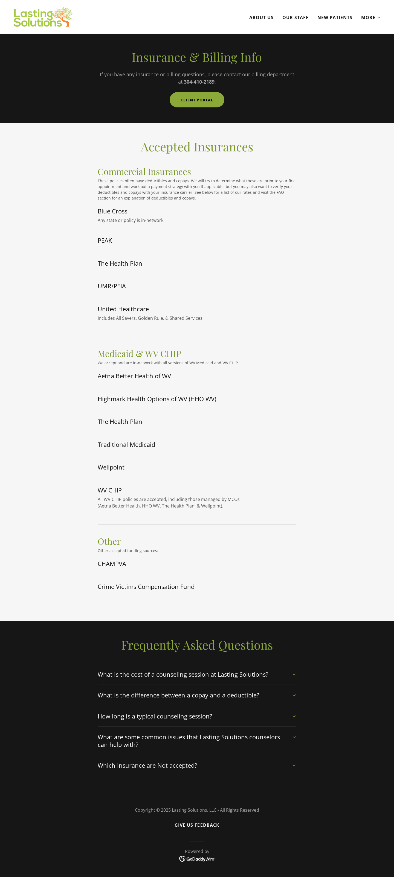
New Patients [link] (334, 17)
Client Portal (197, 99)
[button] (371, 17)
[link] (43, 16)
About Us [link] (261, 17)
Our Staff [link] (295, 17)
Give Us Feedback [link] (197, 825)
